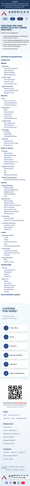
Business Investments (10, 175)
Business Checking (9, 75)
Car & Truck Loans (9, 101)
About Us (13, 453)
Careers (6, 292)
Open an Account (14, 415)
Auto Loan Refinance (10, 103)
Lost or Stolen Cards (10, 84)
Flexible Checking (9, 73)
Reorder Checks (9, 203)
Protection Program (10, 105)
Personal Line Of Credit (11, 143)
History (6, 281)
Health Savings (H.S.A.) (11, 162)
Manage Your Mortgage (11, 212)
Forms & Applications (10, 431)
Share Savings (8, 153)
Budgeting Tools (9, 93)
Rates (5, 415)
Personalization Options (10, 295)
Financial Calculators (10, 242)
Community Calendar (10, 251)
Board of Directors (10, 285)
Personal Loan (8, 141)
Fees (13, 419)
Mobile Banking (18, 403)
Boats (6, 110)
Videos (6, 238)
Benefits (6, 274)
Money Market (8, 169)
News (5, 260)
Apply (5, 19)
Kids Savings (7, 158)
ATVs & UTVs (8, 116)
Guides (6, 240)
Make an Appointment (10, 456)
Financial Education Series (12, 246)
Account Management (11, 91)
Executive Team (9, 288)
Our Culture (7, 283)
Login (21, 19)
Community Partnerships (12, 253)
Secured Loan (8, 145)
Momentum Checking (11, 68)
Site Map (7, 470)
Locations (6, 453)
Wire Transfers (8, 228)
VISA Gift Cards (8, 82)
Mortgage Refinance (10, 136)
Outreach (7, 255)
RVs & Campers (9, 112)
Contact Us (5, 60)
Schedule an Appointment (11, 57)
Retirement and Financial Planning (14, 180)
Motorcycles (8, 114)
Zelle (5, 196)
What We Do (8, 272)
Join (13, 19)
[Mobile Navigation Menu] (27, 19)
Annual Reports (9, 290)
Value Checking (9, 71)
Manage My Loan (21, 419)
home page (7, 42)
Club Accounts (8, 160)
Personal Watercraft (10, 118)
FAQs (5, 244)
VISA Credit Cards (9, 80)
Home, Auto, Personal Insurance (14, 221)
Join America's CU (9, 270)
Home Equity (8, 134)
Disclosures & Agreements (11, 434)
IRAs (5, 173)
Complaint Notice (8, 444)
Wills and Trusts (9, 214)
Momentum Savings (10, 155)
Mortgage (7, 132)
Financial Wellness (9, 194)
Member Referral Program (12, 205)
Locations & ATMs (9, 225)
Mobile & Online (9, 89)
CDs (5, 171)
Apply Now (6, 419)
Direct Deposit (8, 201)
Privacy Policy (7, 427)
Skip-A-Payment (9, 207)
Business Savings (9, 164)
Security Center (9, 262)
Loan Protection (9, 219)
